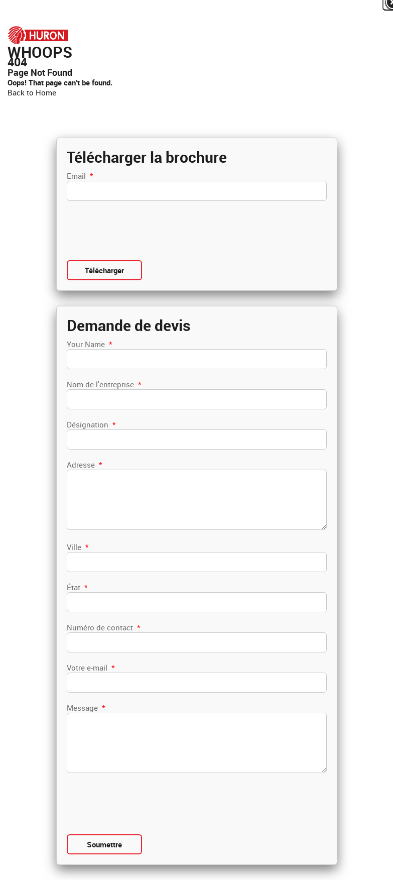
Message (86, 708)
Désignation (91, 424)
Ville (77, 547)
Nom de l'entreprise (104, 384)
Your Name (89, 344)
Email (80, 176)
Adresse (84, 465)
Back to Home (32, 92)
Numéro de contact (103, 627)
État (77, 587)
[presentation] (143, 230)
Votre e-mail (90, 668)
